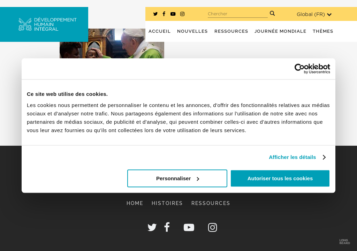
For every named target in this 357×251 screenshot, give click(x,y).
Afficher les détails (292, 157)
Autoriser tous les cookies (280, 178)
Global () (314, 14)
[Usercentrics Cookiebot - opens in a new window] (299, 68)
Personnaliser (177, 178)
